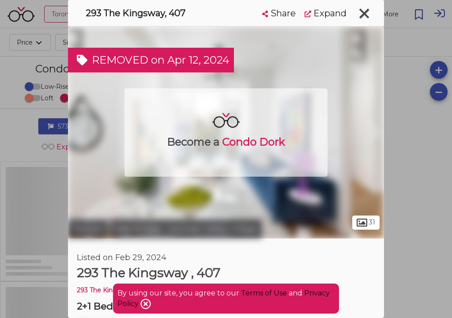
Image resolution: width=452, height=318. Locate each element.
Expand (326, 13)
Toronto (87, 229)
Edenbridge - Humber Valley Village (185, 229)
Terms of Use (264, 293)
